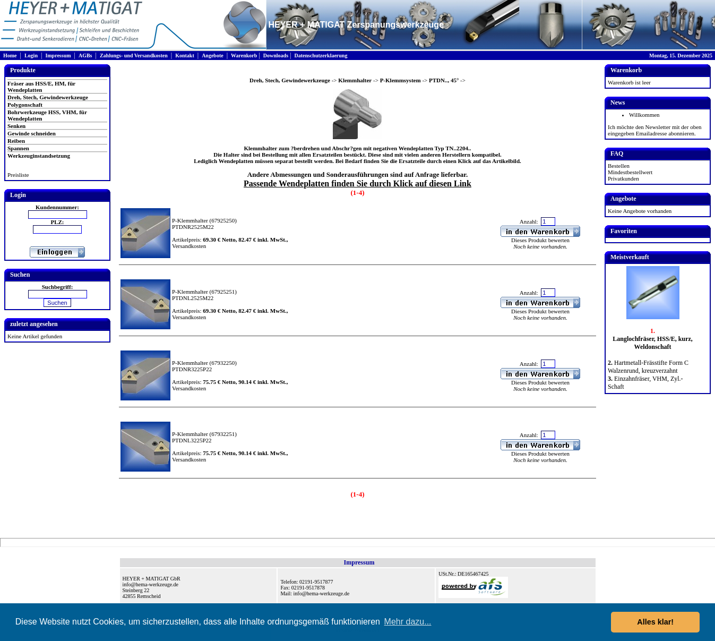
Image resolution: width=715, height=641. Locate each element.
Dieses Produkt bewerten (540, 240)
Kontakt (184, 55)
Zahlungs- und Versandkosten (134, 55)
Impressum (58, 55)
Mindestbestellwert (630, 172)
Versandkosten (189, 246)
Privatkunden (623, 178)
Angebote (212, 55)
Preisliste (18, 175)
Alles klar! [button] (655, 622)
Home (10, 55)
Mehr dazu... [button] (408, 621)
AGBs (85, 55)
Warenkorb (244, 55)
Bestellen (619, 166)
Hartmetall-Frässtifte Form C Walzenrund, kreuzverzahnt (648, 366)
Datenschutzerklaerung (320, 55)
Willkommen (644, 115)
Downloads (275, 55)
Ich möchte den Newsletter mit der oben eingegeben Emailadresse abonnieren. (655, 130)
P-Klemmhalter (190, 220)
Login (31, 55)
